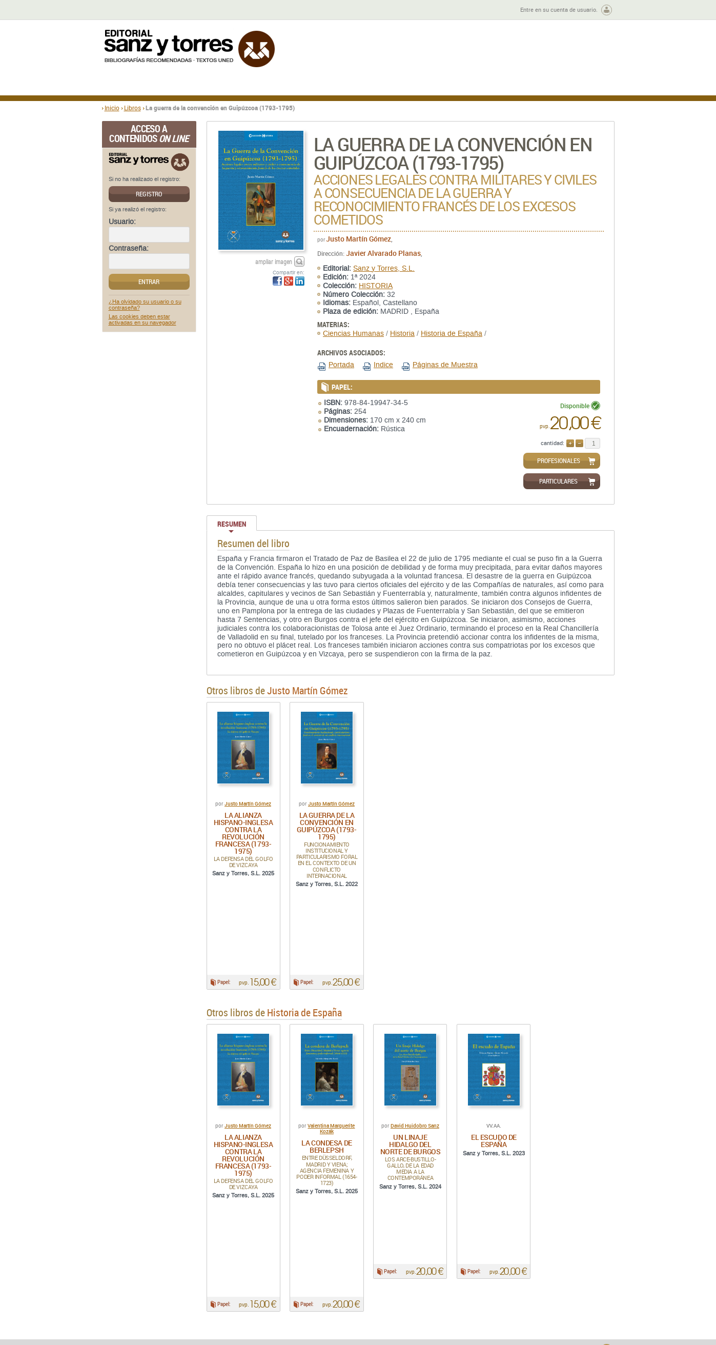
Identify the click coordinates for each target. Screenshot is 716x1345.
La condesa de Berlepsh (326, 1097)
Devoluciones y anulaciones (282, 1278)
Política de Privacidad (518, 1262)
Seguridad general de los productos (293, 1286)
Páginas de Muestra (445, 365)
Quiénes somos (154, 1262)
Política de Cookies (514, 1279)
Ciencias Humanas (353, 333)
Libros (132, 108)
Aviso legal (503, 1271)
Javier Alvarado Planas (383, 253)
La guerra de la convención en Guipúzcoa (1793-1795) (326, 825)
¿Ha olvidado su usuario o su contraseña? (145, 305)
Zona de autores (129, 10)
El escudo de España (494, 1091)
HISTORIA (376, 286)
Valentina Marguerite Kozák (331, 1079)
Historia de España (451, 333)
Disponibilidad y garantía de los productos (288, 1266)
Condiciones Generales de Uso (419, 1262)
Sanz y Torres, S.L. (384, 268)
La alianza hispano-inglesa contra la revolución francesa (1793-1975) (243, 833)
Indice (383, 365)
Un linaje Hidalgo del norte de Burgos (410, 1095)
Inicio (112, 108)
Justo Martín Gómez (358, 239)
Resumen (231, 524)
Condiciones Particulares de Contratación (416, 1274)
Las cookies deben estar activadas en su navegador (142, 320)
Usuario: (122, 222)
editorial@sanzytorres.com (324, 1326)
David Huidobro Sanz (415, 1076)
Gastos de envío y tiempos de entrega (173, 1274)
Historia (402, 333)
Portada (341, 365)
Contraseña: (129, 248)
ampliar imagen (273, 261)
